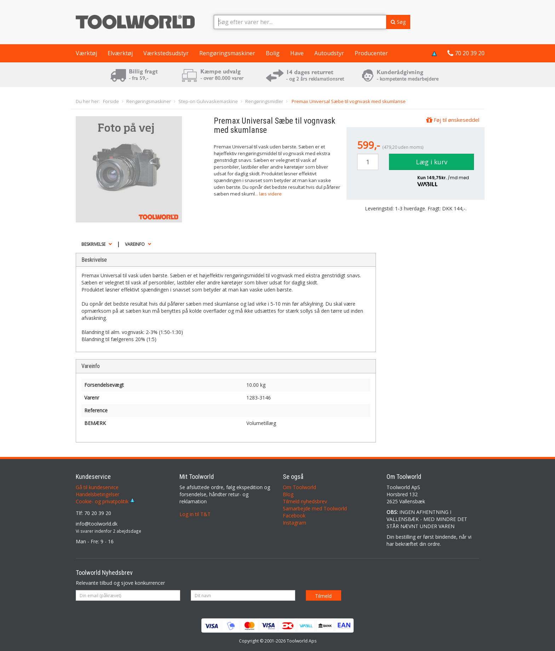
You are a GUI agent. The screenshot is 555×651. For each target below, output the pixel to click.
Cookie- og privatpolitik (105, 501)
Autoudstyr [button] (329, 53)
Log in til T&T (195, 514)
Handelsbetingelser (97, 494)
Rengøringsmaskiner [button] (227, 53)
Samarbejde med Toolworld (315, 508)
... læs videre (268, 194)
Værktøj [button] (86, 53)
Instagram (294, 522)
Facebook (294, 515)
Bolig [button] (273, 53)
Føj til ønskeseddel (452, 119)
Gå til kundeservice (97, 487)
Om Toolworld (299, 487)
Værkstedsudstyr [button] (166, 53)
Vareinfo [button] (135, 244)
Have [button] (297, 53)
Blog (288, 494)
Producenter (371, 53)
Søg (398, 21)
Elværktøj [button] (120, 53)
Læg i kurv (431, 162)
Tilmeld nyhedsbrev (305, 501)
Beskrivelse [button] (93, 244)
